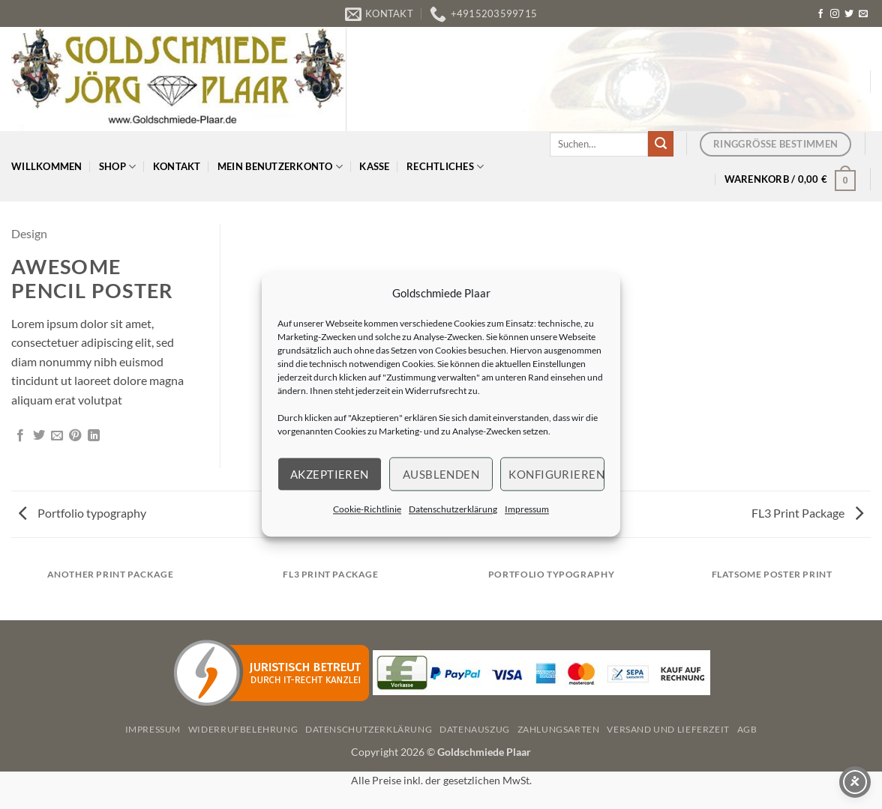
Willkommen (46, 166)
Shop (117, 167)
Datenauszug (475, 729)
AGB (747, 729)
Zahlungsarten (559, 729)
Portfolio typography (82, 513)
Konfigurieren (556, 474)
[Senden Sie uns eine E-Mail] (863, 14)
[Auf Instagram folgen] (834, 14)
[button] (790, 179)
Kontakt (177, 166)
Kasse (374, 166)
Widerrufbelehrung (243, 729)
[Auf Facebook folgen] (820, 14)
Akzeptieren (329, 474)
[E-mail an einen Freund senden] (57, 436)
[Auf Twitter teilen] (39, 436)
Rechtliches (445, 167)
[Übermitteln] (661, 144)
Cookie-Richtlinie (367, 509)
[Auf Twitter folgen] (849, 14)
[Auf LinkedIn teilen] (94, 436)
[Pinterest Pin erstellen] (75, 436)
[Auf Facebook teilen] (20, 436)
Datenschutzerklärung (453, 509)
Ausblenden (441, 474)
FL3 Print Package (807, 513)
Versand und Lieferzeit (668, 729)
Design (29, 233)
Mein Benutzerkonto (280, 167)
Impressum (527, 509)
